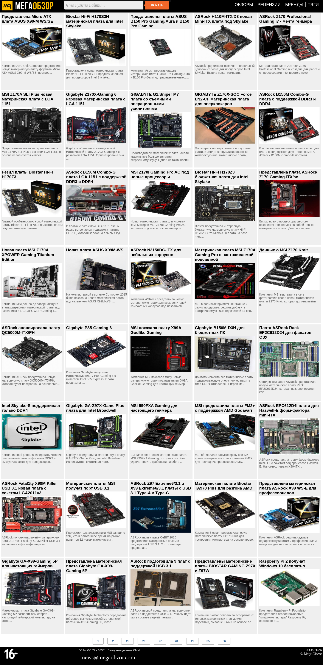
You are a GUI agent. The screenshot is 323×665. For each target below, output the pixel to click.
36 (224, 641)
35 (208, 641)
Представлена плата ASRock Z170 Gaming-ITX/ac (288, 174)
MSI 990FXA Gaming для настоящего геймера (154, 408)
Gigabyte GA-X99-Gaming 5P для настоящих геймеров (29, 563)
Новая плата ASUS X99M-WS (94, 250)
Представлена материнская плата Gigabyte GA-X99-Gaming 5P (94, 566)
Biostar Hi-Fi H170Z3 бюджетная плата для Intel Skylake (221, 177)
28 (176, 641)
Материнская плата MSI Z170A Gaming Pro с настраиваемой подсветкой (225, 255)
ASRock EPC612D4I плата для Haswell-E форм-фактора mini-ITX (289, 410)
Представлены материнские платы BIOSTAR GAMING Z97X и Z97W (225, 566)
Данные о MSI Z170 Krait (283, 250)
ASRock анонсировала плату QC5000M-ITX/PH (31, 330)
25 (127, 641)
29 (192, 641)
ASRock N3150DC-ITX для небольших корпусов (156, 252)
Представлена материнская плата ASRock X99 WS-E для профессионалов (287, 488)
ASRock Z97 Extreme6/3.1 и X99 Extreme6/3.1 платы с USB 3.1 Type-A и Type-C (160, 488)
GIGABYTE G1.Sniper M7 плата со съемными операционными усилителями (154, 101)
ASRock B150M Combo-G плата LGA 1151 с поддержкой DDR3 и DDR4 (96, 177)
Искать (157, 5)
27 (160, 641)
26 (143, 641)
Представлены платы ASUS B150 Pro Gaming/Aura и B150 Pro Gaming (159, 21)
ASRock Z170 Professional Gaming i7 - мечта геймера (285, 18)
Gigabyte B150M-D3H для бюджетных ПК (220, 330)
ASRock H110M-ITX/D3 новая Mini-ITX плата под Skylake (223, 18)
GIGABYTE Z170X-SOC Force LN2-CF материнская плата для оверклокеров (223, 99)
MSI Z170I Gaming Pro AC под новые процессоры (159, 174)
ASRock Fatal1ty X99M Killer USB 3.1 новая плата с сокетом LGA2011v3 (29, 488)
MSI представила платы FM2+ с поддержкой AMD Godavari (225, 408)
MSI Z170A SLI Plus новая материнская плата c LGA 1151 (27, 99)
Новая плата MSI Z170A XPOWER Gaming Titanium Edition (28, 255)
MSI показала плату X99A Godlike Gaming (155, 330)
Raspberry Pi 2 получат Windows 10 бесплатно (282, 563)
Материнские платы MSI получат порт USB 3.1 (90, 485)
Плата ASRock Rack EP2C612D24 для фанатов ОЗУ (285, 332)
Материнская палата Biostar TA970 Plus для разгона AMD (223, 485)
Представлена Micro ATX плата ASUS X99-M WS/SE (27, 18)
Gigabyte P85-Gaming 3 (89, 327)
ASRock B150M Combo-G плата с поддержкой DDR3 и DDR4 (287, 99)
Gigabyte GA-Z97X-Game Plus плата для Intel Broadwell (95, 408)
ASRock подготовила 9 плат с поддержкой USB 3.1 (160, 563)
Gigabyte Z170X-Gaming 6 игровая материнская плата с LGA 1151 (95, 99)
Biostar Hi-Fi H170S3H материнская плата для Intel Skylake (94, 21)
